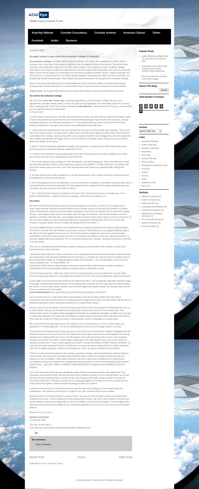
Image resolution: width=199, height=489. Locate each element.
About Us (146, 186)
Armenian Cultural (134, 32)
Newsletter (146, 151)
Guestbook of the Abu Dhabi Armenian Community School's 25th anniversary (154, 68)
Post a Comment (43, 444)
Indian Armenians (149, 200)
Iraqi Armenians (149, 203)
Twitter (156, 32)
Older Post (125, 457)
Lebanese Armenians (151, 210)
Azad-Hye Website (42, 32)
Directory (146, 169)
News (144, 179)
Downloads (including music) (154, 165)
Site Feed (146, 155)
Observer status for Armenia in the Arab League (154, 77)
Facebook (37, 40)
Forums (145, 176)
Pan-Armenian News (151, 219)
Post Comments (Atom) (52, 463)
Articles (145, 172)
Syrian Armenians (149, 223)
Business (71, 40)
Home (81, 457)
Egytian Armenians (150, 196)
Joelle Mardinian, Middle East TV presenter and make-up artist (155, 58)
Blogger (119, 480)
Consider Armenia (105, 32)
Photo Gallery (148, 162)
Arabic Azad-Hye (149, 145)
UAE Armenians (149, 226)
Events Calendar (149, 158)
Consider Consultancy (74, 32)
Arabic (55, 40)
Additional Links (149, 182)
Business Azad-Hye (150, 148)
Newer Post (37, 457)
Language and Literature (153, 206)
